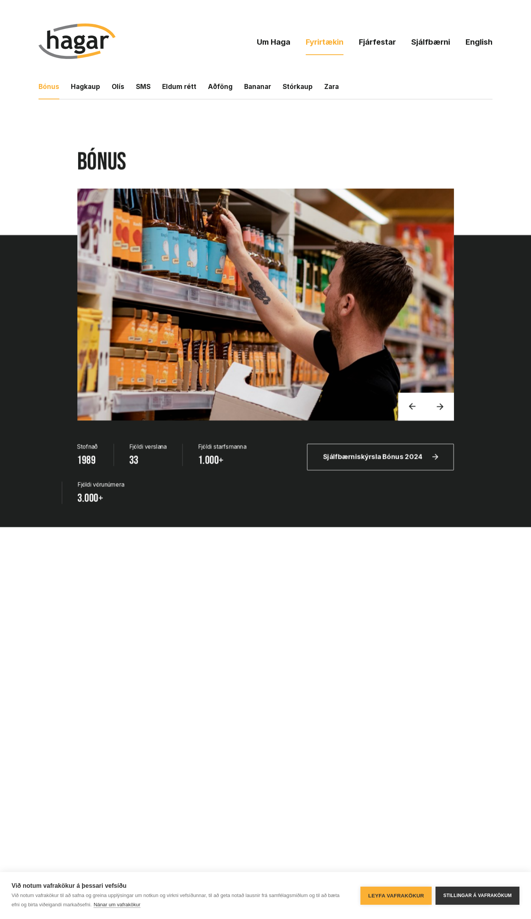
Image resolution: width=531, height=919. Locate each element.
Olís (118, 87)
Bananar (257, 87)
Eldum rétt (179, 87)
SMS (143, 87)
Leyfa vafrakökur (396, 896)
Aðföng (220, 87)
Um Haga (273, 42)
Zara (331, 87)
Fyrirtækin (324, 42)
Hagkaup (85, 87)
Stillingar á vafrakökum (477, 895)
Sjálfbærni (430, 42)
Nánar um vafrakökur (117, 904)
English (479, 42)
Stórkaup (298, 87)
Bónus (49, 87)
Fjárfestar (377, 42)
